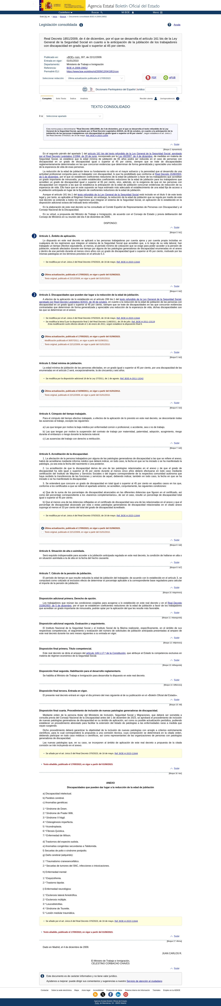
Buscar (63, 16)
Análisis (84, 98)
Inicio (55, 16)
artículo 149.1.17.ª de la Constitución (105, 653)
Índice (73, 98)
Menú (157, 12)
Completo (47, 98)
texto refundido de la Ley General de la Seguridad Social (108, 194)
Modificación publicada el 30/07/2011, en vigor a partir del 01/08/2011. (77, 340)
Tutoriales (156, 990)
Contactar (44, 990)
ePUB (172, 77)
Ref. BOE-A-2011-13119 (143, 321)
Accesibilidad (98, 990)
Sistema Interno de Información (137, 990)
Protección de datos (114, 990)
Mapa (76, 990)
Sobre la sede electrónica (61, 990)
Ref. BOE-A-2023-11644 (97, 135)
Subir (176, 144)
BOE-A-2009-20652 (77, 68)
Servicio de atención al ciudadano (144, 981)
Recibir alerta (148, 98)
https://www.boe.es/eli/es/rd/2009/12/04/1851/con (93, 71)
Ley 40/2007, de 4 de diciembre (135, 156)
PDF (154, 77)
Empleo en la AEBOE (171, 990)
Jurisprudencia (169, 98)
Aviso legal (86, 990)
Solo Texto (61, 98)
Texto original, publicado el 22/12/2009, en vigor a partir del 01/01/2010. (77, 278)
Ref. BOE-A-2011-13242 (132, 378)
